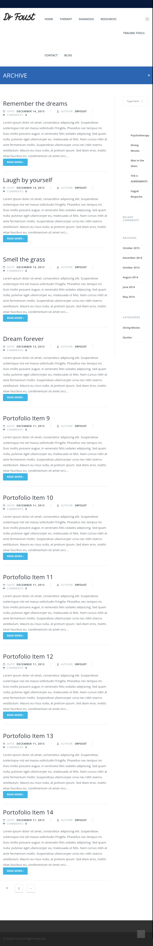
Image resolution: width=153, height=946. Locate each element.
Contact (51, 55)
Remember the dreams (35, 103)
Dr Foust (18, 17)
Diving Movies (131, 327)
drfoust (81, 111)
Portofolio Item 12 (28, 656)
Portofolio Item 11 (28, 577)
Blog (68, 55)
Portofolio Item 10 (28, 497)
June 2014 (129, 287)
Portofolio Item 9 (26, 418)
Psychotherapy (140, 135)
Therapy (66, 19)
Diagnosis (86, 19)
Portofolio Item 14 (28, 812)
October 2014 (131, 267)
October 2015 (131, 248)
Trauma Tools (134, 33)
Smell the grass (24, 259)
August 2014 (130, 277)
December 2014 (132, 258)
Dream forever (23, 339)
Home (49, 19)
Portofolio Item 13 (28, 736)
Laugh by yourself (27, 180)
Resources (108, 19)
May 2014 (129, 297)
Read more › (15, 162)
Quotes (127, 337)
